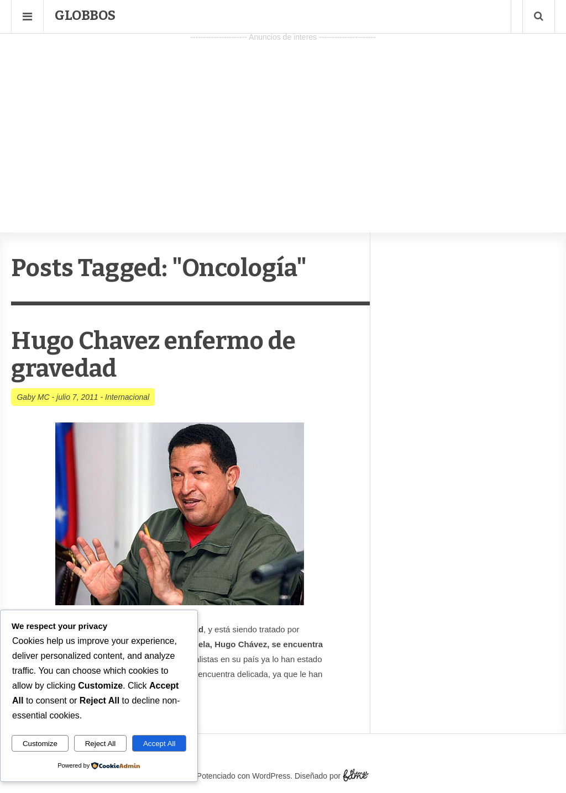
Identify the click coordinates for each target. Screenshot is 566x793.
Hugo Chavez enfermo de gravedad (153, 354)
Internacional (127, 397)
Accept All (159, 743)
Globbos (85, 15)
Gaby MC (33, 397)
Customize (40, 743)
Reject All (100, 743)
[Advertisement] (283, 122)
